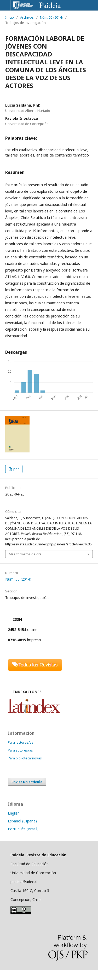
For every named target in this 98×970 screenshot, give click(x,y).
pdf (16, 469)
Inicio (9, 17)
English (14, 813)
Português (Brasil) (23, 828)
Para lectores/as (20, 742)
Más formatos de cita (25, 554)
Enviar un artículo (27, 781)
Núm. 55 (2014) (51, 17)
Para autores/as (20, 750)
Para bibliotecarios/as (25, 758)
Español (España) (22, 820)
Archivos (27, 17)
